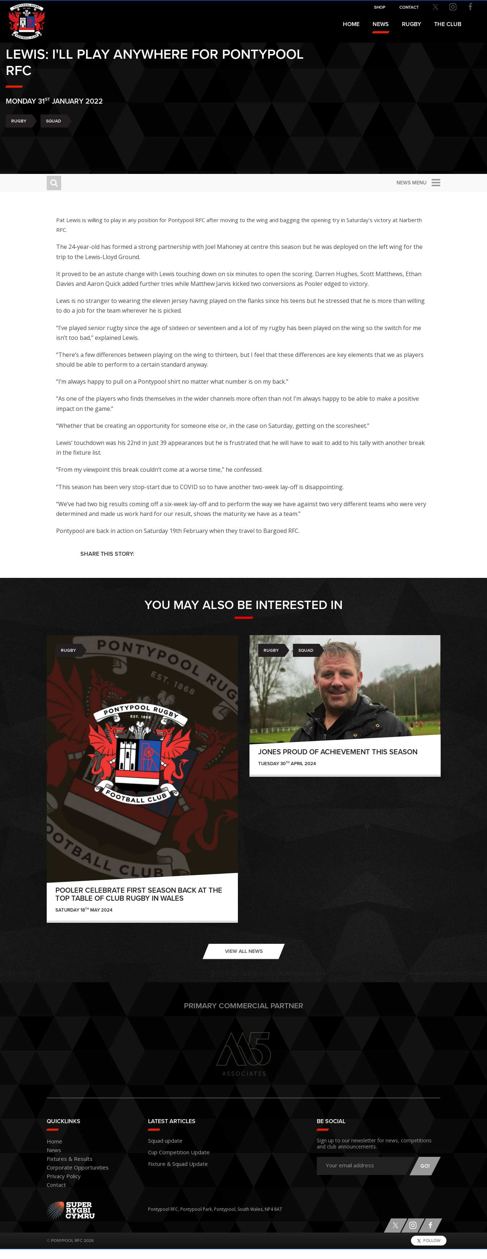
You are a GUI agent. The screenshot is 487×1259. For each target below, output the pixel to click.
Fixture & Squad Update (172, 1171)
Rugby (59, 141)
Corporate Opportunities (72, 1178)
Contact (55, 1195)
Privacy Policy (60, 1186)
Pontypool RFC (21, 16)
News (381, 24)
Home (351, 24)
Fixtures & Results (65, 1169)
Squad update (162, 1150)
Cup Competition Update (174, 1160)
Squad (94, 141)
